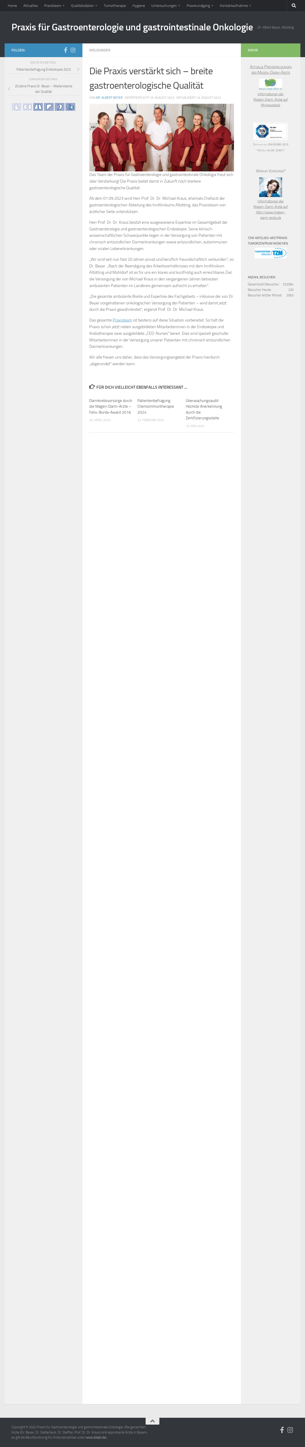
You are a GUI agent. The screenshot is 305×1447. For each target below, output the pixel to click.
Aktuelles (30, 5)
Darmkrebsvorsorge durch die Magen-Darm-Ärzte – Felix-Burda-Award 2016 (110, 406)
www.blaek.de (96, 1437)
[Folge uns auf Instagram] (73, 50)
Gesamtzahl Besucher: (264, 284)
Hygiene (138, 5)
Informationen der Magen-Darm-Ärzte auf (270, 94)
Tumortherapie (115, 5)
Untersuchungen (164, 5)
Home (12, 5)
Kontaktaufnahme (234, 5)
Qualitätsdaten (82, 5)
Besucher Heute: (260, 290)
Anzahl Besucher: (262, 277)
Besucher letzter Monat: (265, 295)
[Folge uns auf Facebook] (65, 50)
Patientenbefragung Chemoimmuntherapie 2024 (155, 406)
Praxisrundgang (198, 5)
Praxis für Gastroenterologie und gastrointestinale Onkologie (132, 27)
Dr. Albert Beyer (109, 98)
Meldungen (99, 50)
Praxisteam (52, 5)
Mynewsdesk (270, 105)
